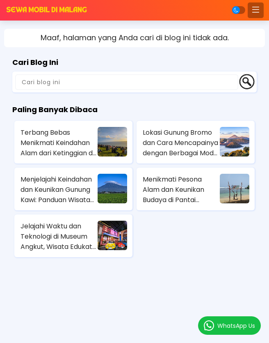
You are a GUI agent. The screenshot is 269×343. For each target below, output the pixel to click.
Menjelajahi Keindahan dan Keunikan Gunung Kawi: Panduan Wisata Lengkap (56, 190)
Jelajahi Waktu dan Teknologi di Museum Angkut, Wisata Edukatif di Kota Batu (58, 236)
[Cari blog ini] (126, 82)
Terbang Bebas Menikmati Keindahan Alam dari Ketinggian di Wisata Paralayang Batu (57, 143)
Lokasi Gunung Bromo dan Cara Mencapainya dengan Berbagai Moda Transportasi (180, 143)
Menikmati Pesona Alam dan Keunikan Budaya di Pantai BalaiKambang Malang (179, 190)
